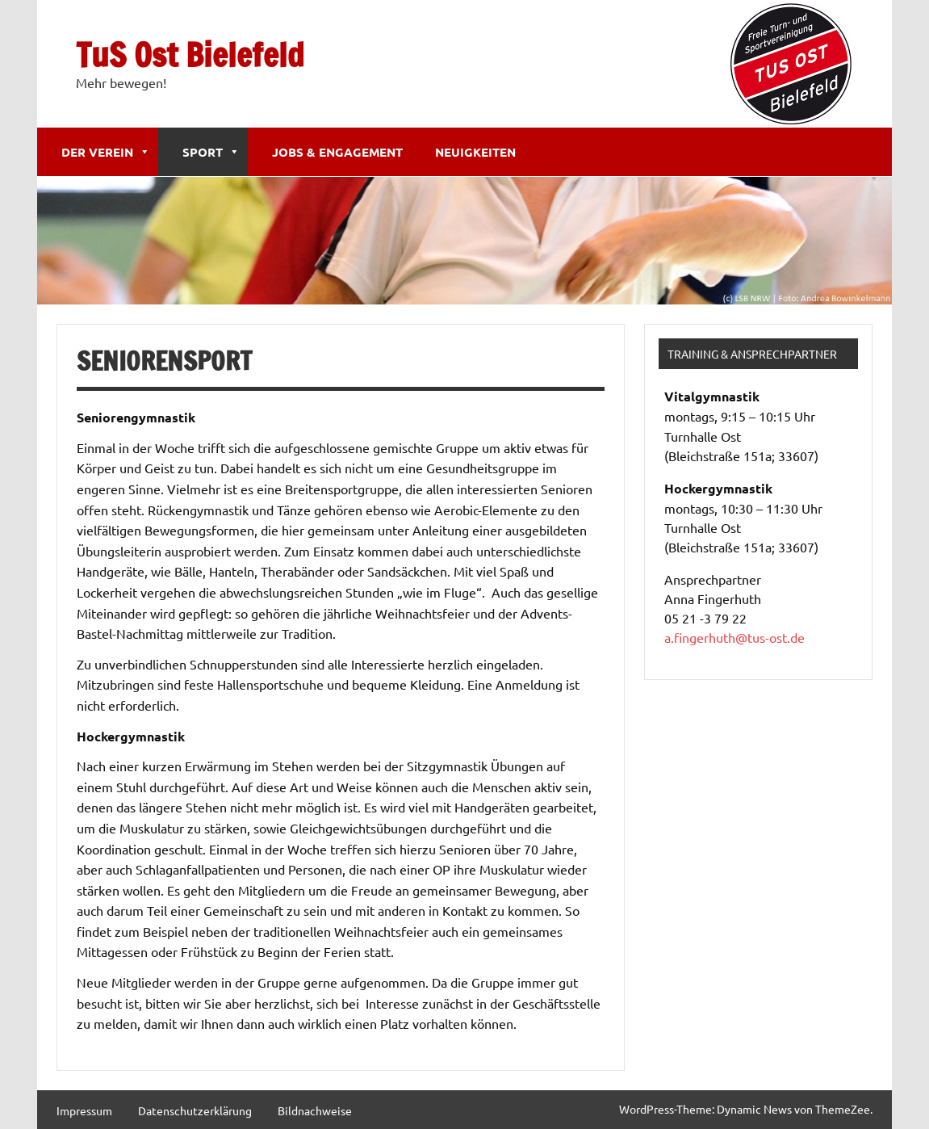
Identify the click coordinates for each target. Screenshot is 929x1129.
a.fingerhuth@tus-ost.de (734, 637)
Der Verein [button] (105, 152)
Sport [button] (211, 152)
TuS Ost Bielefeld (190, 54)
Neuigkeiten (475, 152)
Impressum (84, 1110)
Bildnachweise (315, 1110)
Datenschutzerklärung (195, 1110)
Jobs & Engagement (337, 152)
